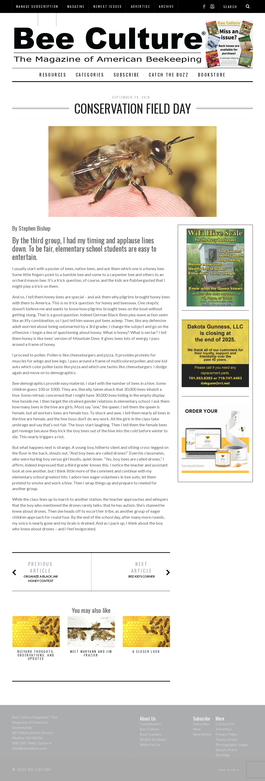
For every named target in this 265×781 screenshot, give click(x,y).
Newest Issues (107, 6)
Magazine (76, 6)
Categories (90, 75)
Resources (52, 75)
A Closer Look (146, 651)
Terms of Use (226, 739)
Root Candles (151, 734)
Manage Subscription (37, 6)
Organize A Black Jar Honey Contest (40, 572)
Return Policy (226, 750)
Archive (166, 6)
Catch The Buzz (169, 75)
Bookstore (211, 75)
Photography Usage (232, 744)
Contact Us (225, 724)
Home (47, 19)
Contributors (150, 724)
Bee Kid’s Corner (141, 569)
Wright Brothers (153, 739)
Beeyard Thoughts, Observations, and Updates (36, 654)
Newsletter (202, 734)
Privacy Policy (227, 734)
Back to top (229, 769)
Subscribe (126, 75)
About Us (25, 19)
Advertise (140, 6)
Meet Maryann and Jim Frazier (91, 653)
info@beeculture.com (29, 748)
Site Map (223, 755)
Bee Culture (149, 729)
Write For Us (150, 744)
